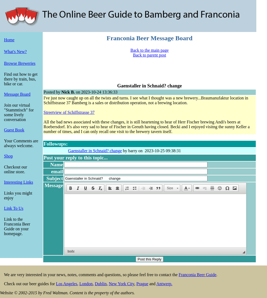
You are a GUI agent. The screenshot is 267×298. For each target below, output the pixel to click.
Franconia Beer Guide (197, 274)
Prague (142, 283)
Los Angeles (66, 283)
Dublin (101, 283)
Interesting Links (18, 182)
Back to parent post (149, 55)
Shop (8, 156)
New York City (121, 283)
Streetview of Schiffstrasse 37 (69, 112)
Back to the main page (149, 50)
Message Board (17, 94)
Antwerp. (164, 283)
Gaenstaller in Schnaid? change (95, 150)
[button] (70, 188)
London (86, 283)
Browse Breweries (20, 63)
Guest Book (14, 130)
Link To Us (13, 208)
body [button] (71, 251)
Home (9, 40)
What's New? (15, 51)
